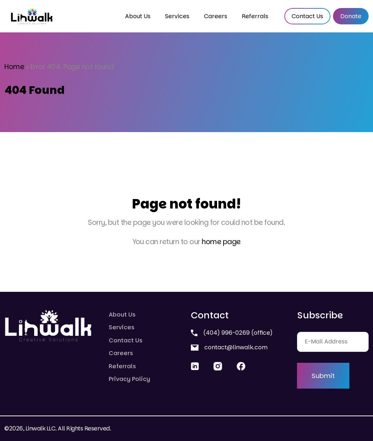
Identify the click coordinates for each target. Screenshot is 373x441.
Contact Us (307, 16)
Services (177, 16)
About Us (138, 16)
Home (14, 67)
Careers (215, 16)
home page (221, 242)
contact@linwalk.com (229, 347)
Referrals (255, 16)
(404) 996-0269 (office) (232, 333)
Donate (350, 16)
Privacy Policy (129, 379)
